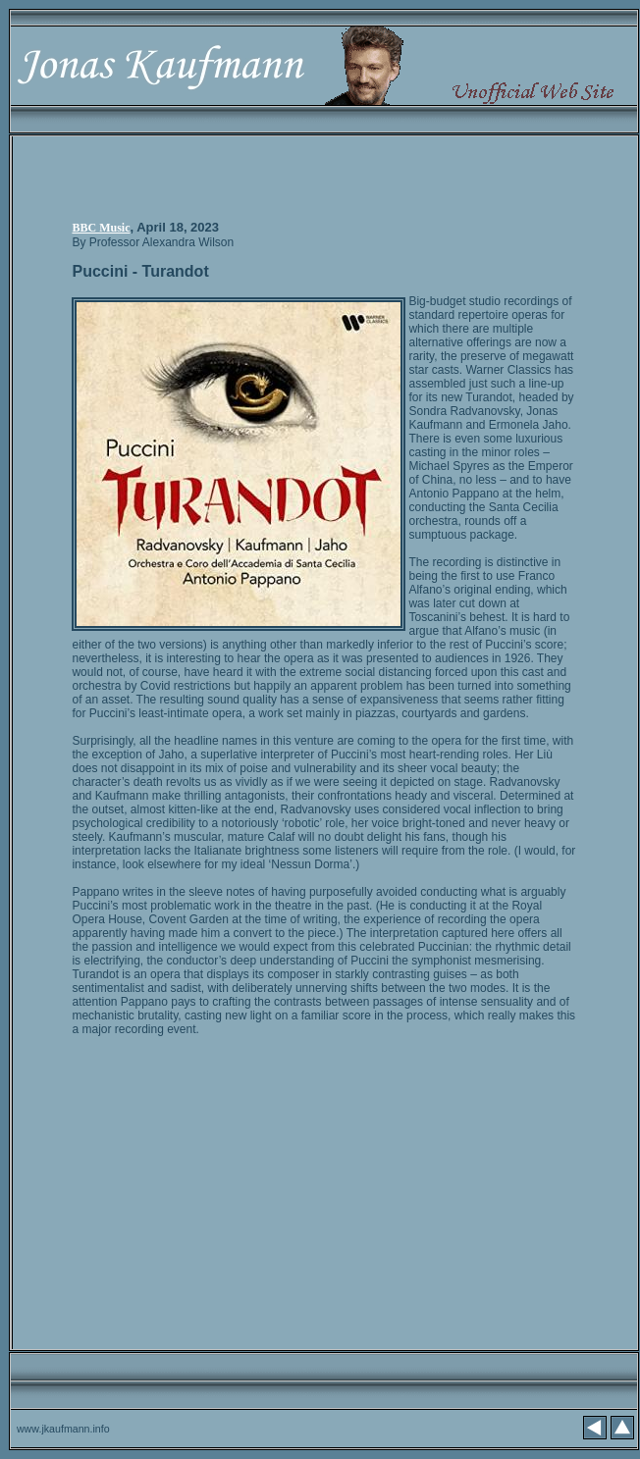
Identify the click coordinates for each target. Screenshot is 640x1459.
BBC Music (101, 227)
